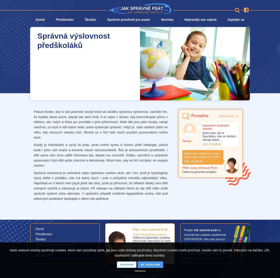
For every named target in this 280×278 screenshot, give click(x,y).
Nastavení (126, 264)
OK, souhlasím (150, 264)
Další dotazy (227, 116)
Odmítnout (140, 271)
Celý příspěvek (211, 143)
